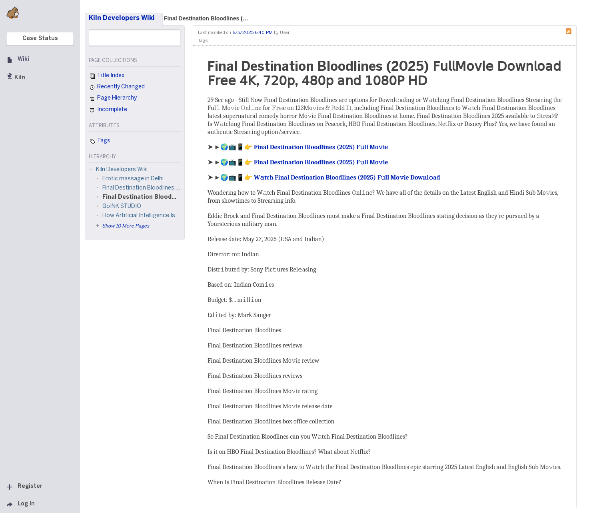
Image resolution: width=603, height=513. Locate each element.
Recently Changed (117, 87)
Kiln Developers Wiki (122, 18)
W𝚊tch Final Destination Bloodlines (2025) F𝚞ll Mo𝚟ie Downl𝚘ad (347, 177)
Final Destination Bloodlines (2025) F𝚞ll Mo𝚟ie (321, 147)
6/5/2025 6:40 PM (252, 33)
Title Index (106, 76)
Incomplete (108, 110)
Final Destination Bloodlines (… (206, 18)
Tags (99, 141)
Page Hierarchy (113, 99)
